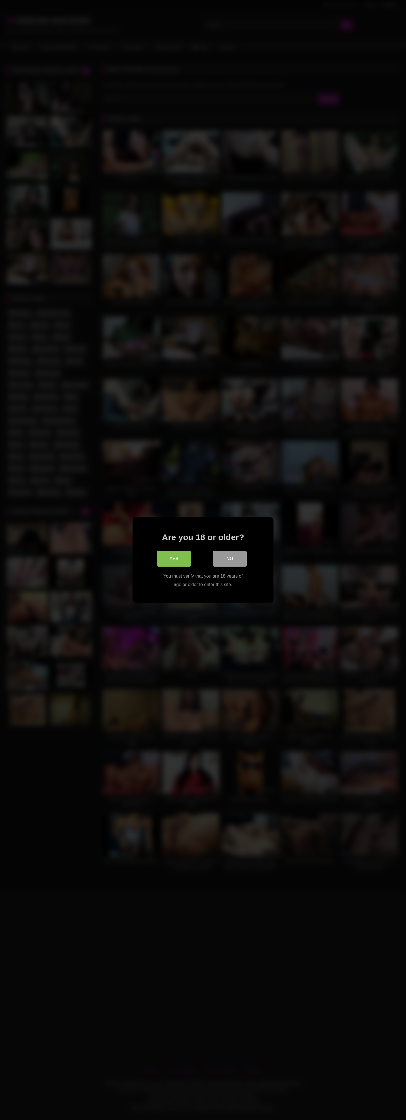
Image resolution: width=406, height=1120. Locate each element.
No (229, 558)
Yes (173, 558)
